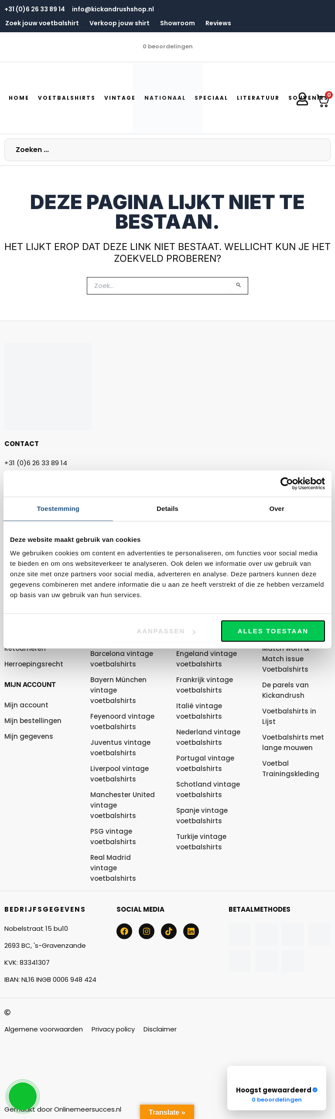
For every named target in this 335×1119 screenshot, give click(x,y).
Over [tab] (276, 508)
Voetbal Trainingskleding (290, 768)
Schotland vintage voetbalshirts (208, 789)
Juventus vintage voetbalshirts (120, 747)
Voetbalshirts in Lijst (289, 716)
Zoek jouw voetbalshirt (42, 23)
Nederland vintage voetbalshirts (208, 737)
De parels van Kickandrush (285, 690)
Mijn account (30, 684)
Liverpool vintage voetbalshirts (119, 774)
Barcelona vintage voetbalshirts (121, 659)
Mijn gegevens (28, 736)
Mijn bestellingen (33, 720)
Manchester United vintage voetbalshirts (122, 805)
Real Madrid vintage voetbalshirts (113, 868)
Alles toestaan (273, 631)
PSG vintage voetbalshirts (113, 836)
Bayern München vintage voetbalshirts (118, 690)
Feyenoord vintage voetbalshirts (122, 721)
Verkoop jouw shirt (119, 23)
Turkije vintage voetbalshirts (201, 842)
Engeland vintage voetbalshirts (206, 659)
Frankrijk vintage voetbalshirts (204, 685)
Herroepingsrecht (33, 664)
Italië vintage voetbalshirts (199, 711)
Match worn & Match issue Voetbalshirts (285, 659)
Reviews (218, 23)
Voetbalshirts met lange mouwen (293, 742)
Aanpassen (166, 631)
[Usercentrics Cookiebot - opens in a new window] (287, 483)
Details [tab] (167, 508)
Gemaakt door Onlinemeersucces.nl (62, 1109)
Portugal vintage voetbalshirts (205, 763)
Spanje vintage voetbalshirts (202, 815)
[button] (67, 98)
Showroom (177, 23)
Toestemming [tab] (58, 508)
